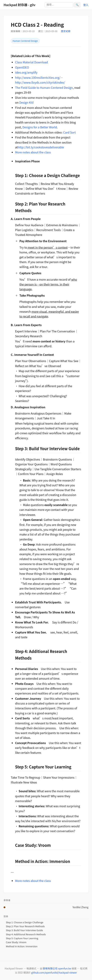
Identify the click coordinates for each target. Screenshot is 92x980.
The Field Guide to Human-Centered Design (44, 87)
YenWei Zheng (80, 907)
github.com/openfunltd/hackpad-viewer (54, 972)
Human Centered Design (25, 40)
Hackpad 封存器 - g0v (19, 5)
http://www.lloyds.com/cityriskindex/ (40, 82)
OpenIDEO (22, 67)
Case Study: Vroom (16, 942)
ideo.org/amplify (26, 72)
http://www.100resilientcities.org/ (38, 77)
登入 (85, 5)
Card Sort (69, 132)
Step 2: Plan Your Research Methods (25, 926)
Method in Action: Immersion (22, 946)
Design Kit (26, 102)
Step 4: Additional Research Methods (26, 934)
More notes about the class (33, 152)
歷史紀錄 (65, 31)
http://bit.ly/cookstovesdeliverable (41, 147)
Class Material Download (31, 62)
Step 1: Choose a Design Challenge (24, 922)
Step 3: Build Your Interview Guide (24, 930)
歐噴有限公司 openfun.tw (57, 968)
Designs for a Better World (39, 127)
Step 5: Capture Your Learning (22, 938)
